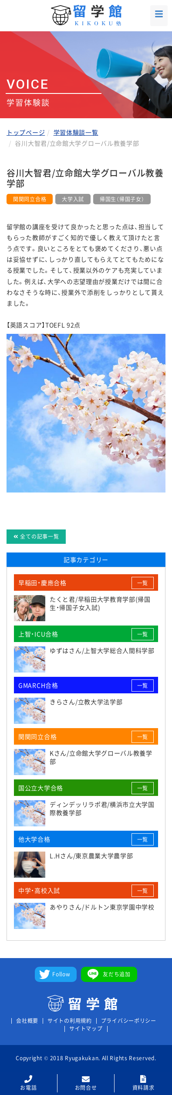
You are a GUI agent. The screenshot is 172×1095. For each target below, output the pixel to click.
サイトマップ (85, 1029)
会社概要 (27, 1021)
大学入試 (73, 199)
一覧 (142, 583)
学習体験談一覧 (76, 132)
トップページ (26, 132)
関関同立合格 (29, 199)
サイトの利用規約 (69, 1021)
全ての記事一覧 (36, 536)
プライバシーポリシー (128, 1021)
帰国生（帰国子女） (122, 199)
